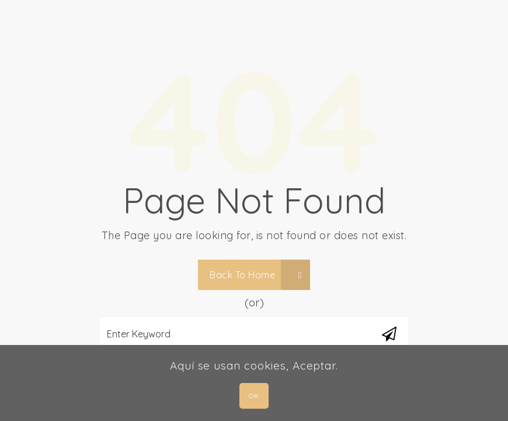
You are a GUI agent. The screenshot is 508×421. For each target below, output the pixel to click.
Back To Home (256, 275)
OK (254, 395)
